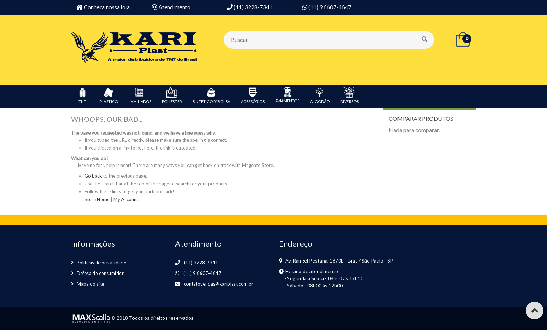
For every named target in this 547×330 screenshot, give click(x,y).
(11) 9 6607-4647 (202, 273)
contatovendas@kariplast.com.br (218, 284)
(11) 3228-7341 (201, 262)
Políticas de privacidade (101, 262)
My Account (125, 199)
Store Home (97, 199)
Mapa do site (90, 284)
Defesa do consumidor (100, 273)
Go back (93, 176)
